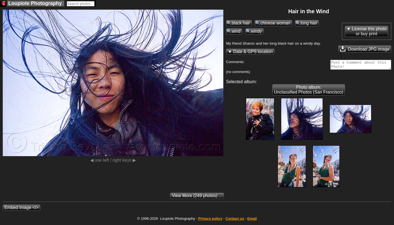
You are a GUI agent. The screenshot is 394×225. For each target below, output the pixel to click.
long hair (309, 23)
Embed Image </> (21, 209)
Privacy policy (210, 220)
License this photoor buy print (369, 31)
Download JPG (365, 48)
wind (236, 31)
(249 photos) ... (197, 197)
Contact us (235, 220)
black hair (241, 23)
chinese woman (275, 23)
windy (256, 31)
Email (252, 220)
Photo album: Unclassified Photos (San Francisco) (308, 91)
